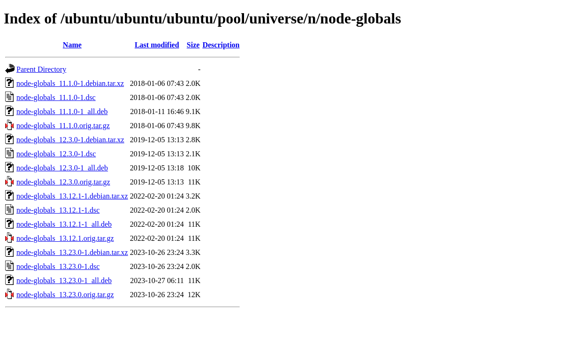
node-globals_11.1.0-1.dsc (56, 97)
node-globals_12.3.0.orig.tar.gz (63, 182)
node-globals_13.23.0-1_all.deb (64, 280)
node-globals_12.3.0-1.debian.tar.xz (70, 140)
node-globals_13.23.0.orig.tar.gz (65, 295)
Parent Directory (41, 69)
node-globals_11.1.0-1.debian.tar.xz (70, 83)
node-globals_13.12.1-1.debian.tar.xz (72, 196)
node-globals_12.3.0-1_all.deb (62, 168)
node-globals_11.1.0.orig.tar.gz (63, 126)
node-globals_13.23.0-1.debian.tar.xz (72, 252)
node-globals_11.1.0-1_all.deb (61, 111)
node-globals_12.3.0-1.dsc (56, 154)
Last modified (157, 45)
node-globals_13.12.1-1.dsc (57, 210)
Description (220, 45)
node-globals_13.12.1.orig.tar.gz (65, 238)
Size (193, 45)
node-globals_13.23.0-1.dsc (57, 266)
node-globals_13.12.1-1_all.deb (64, 224)
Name (72, 45)
